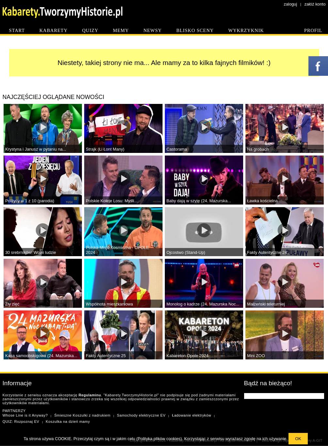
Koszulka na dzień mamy (68, 421)
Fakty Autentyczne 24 (267, 252)
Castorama (176, 149)
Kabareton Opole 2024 (187, 355)
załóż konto (315, 4)
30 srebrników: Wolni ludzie (30, 252)
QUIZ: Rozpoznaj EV (21, 421)
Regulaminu (90, 395)
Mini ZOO (256, 355)
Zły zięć (12, 304)
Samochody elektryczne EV (141, 415)
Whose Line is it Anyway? (25, 415)
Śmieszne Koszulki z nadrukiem (82, 415)
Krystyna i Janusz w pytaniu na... (35, 149)
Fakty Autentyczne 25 (106, 355)
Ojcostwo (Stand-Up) (185, 252)
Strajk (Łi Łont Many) (105, 149)
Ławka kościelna (262, 200)
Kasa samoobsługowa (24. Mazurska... (41, 355)
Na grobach (258, 149)
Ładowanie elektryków (191, 415)
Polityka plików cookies (159, 438)
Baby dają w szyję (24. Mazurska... (198, 200)
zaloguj (290, 4)
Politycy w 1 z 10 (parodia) (29, 200)
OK (298, 438)
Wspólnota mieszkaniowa (109, 304)
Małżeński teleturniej (266, 304)
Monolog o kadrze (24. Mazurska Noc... (202, 304)
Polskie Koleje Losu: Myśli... (112, 200)
